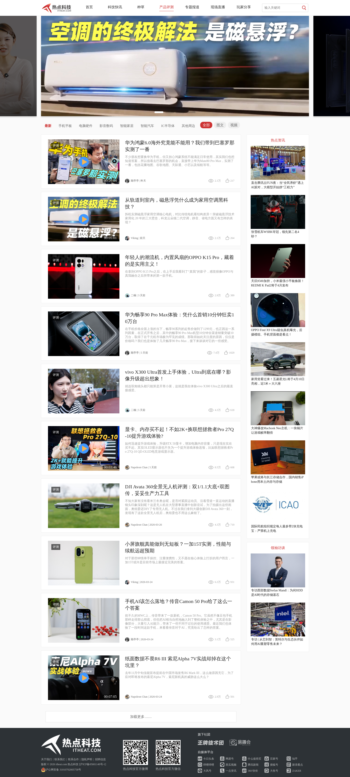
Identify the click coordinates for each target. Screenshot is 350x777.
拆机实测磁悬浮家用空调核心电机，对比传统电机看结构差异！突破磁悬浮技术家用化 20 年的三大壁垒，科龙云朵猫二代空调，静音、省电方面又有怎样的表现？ (179, 218)
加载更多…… (141, 717)
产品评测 (166, 7)
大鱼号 (274, 770)
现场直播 (218, 7)
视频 (234, 125)
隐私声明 (86, 759)
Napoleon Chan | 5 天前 (141, 467)
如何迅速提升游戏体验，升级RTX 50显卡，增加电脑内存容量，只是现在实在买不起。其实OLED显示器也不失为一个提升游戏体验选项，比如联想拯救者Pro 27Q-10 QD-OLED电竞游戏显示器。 (179, 447)
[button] (158, 112)
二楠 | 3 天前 (135, 295)
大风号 (207, 770)
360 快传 (253, 770)
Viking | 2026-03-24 (138, 582)
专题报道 (192, 7)
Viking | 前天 (135, 238)
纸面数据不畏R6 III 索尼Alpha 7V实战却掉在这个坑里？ (178, 662)
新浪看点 (297, 764)
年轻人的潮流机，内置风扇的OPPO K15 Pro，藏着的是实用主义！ (179, 261)
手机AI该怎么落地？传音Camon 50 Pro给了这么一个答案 (178, 605)
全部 (206, 125)
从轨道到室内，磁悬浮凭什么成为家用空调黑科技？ (176, 203)
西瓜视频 (231, 764)
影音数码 (106, 126)
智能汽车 (147, 126)
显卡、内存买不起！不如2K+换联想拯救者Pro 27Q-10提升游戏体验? (179, 433)
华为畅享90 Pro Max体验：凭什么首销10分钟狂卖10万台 (179, 318)
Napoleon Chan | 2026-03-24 (143, 697)
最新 (48, 126)
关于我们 (46, 759)
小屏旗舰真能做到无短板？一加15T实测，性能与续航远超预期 (178, 547)
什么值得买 (254, 758)
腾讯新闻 (253, 764)
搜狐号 (274, 764)
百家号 (274, 758)
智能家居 (126, 126)
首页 (89, 7)
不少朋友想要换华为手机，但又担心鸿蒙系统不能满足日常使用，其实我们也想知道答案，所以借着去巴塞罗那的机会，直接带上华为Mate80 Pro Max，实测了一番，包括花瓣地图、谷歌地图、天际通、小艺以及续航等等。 (179, 161)
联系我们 (59, 759)
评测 (56, 145)
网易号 (230, 758)
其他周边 (188, 126)
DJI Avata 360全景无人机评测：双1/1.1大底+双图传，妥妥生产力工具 (177, 490)
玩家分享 (244, 7)
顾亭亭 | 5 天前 (136, 353)
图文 (220, 125)
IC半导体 (168, 126)
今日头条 (208, 758)
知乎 (295, 758)
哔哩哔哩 (208, 764)
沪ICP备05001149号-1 (92, 764)
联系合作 (73, 759)
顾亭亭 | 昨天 (135, 181)
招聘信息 (100, 759)
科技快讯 (115, 7)
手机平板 (65, 126)
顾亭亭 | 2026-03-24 (139, 639)
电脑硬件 (85, 126)
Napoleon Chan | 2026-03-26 (143, 525)
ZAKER (296, 770)
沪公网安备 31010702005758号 (61, 769)
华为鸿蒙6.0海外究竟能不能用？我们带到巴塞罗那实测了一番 (179, 146)
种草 (140, 7)
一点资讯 (231, 770)
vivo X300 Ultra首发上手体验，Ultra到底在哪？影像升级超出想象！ (178, 375)
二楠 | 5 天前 (135, 410)
